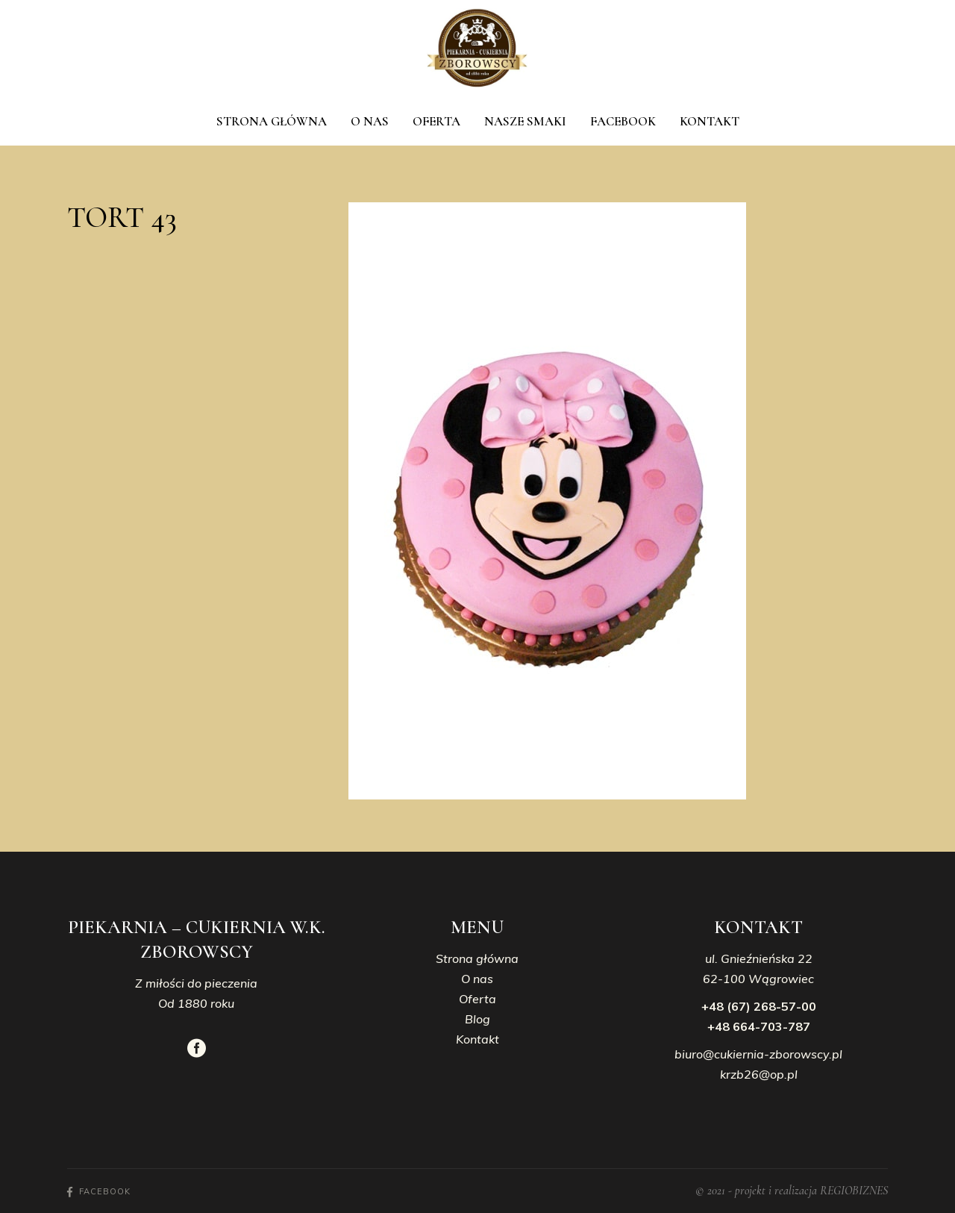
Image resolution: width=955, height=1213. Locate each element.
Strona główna (477, 958)
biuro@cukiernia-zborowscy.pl (758, 1054)
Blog (477, 1018)
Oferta (477, 998)
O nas (477, 978)
